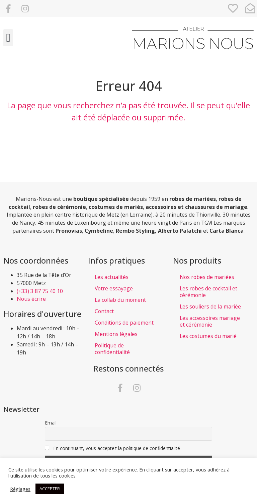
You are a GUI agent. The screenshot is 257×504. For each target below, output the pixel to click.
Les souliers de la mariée (210, 306)
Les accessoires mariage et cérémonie (210, 321)
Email (51, 422)
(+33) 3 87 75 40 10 (40, 291)
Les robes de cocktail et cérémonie (208, 292)
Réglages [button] (20, 489)
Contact (104, 311)
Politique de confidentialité (112, 349)
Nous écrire (31, 298)
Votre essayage (114, 288)
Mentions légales (116, 334)
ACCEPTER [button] (49, 489)
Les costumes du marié (208, 336)
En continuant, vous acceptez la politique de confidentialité (112, 448)
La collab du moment (120, 299)
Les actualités (111, 277)
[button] (8, 37)
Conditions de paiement (124, 322)
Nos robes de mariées (207, 277)
